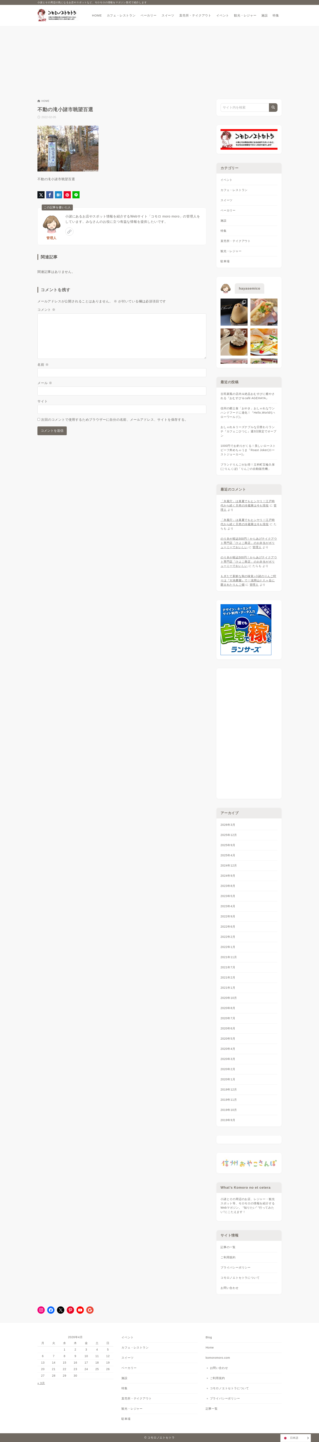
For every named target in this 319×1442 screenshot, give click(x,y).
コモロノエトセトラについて (240, 1277)
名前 (43, 364)
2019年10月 (229, 1109)
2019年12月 (229, 1089)
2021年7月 (228, 967)
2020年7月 (228, 1018)
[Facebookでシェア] (49, 194)
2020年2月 (228, 1069)
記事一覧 (212, 1408)
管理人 (51, 238)
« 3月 (41, 1383)
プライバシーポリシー (236, 1267)
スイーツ (227, 200)
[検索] (273, 107)
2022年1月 (228, 947)
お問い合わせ (230, 1287)
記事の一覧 (228, 1247)
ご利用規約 (228, 1257)
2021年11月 (229, 957)
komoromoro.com (218, 1357)
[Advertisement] (159, 56)
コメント (46, 309)
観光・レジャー (231, 251)
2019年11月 (229, 1099)
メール (44, 383)
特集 (224, 230)
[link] (69, 231)
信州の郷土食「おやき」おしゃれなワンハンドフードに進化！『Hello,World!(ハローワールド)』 (248, 412)
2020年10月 (229, 997)
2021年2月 (228, 977)
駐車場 (225, 261)
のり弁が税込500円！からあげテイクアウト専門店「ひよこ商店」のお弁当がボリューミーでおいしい (249, 543)
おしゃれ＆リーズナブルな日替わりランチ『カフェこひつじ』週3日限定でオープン (248, 431)
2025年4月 (228, 855)
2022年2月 (228, 936)
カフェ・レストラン (234, 190)
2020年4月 (228, 1048)
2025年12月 (229, 835)
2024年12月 (229, 865)
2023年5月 (228, 896)
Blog (209, 1337)
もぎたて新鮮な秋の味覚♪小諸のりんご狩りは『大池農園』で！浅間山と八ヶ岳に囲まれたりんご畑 (248, 580)
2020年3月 (228, 1059)
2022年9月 (228, 916)
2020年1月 (228, 1079)
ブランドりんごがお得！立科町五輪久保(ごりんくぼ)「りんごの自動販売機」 (248, 466)
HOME (43, 101)
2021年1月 (228, 987)
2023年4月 (228, 906)
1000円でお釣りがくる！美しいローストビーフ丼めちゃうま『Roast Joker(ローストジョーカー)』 (248, 450)
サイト (42, 401)
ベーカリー (228, 210)
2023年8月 (228, 885)
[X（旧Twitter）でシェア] (41, 194)
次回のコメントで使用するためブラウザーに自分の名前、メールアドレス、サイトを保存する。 (114, 419)
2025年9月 (228, 845)
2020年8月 (228, 1008)
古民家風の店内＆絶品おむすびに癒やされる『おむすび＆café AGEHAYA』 (248, 396)
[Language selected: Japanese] (295, 1438)
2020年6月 (228, 1028)
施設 (224, 220)
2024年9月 (228, 875)
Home (210, 1347)
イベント (227, 179)
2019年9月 (228, 1120)
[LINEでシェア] (76, 194)
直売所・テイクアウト (236, 241)
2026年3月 (228, 824)
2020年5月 (228, 1038)
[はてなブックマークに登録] (58, 194)
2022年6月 (228, 926)
